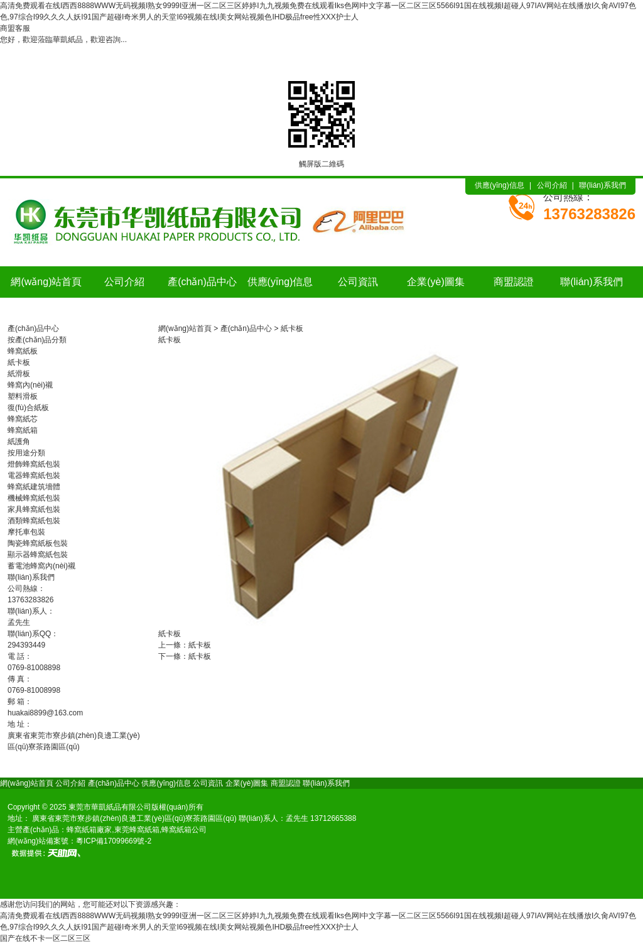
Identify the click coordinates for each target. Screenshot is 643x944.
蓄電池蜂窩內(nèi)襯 (41, 566)
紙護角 (19, 441)
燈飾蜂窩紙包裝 (34, 464)
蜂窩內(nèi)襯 (30, 385)
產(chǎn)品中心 (202, 281)
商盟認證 (514, 281)
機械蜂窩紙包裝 (34, 498)
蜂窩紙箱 (23, 430)
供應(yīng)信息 (499, 185)
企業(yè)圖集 (436, 281)
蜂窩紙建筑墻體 (34, 486)
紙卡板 (19, 362)
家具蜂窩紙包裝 (34, 509)
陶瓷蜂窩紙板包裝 (38, 543)
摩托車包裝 (26, 532)
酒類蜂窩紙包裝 (34, 520)
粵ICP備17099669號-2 (113, 841)
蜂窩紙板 (23, 351)
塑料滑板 (23, 396)
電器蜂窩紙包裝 (34, 475)
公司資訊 (358, 281)
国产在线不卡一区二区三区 (45, 938)
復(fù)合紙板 (28, 407)
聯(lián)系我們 (602, 185)
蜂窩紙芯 (23, 419)
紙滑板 (19, 373)
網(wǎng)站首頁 (46, 281)
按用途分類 (26, 452)
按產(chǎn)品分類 (37, 339)
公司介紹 (552, 185)
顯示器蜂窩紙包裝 (38, 554)
